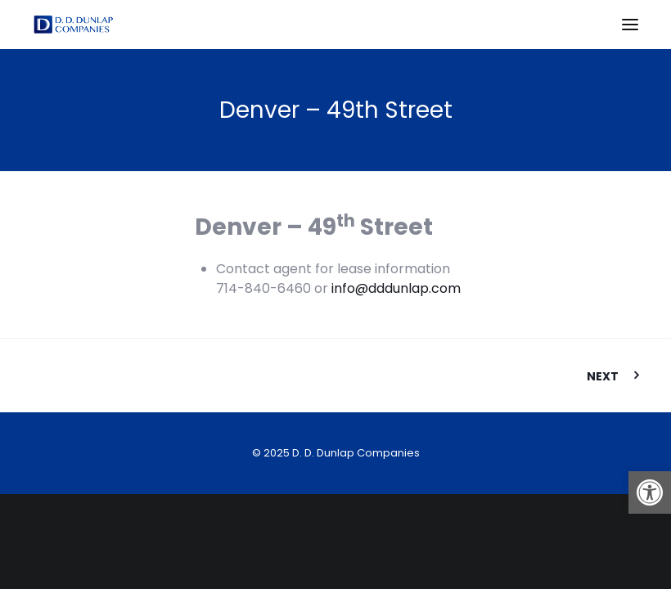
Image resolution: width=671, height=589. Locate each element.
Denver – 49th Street (336, 110)
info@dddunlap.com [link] (396, 288)
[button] (649, 492)
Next (603, 376)
